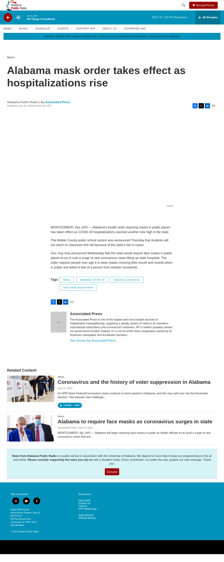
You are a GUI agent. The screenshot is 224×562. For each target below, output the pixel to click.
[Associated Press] (58, 329)
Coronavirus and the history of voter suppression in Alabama (134, 390)
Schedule (42, 36)
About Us (110, 36)
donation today (111, 467)
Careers (82, 514)
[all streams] (207, 25)
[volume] (18, 25)
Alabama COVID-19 (92, 287)
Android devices (87, 526)
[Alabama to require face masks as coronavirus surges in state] (30, 436)
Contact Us (84, 511)
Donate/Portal (206, 9)
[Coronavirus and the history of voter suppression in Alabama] (30, 396)
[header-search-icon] (184, 9)
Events (63, 36)
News (8, 36)
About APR (84, 508)
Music (23, 36)
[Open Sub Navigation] (14, 36)
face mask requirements (78, 295)
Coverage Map (135, 36)
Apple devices (86, 523)
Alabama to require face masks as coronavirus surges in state (135, 429)
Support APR (85, 36)
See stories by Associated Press (93, 348)
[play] (8, 25)
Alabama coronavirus (127, 287)
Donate (112, 480)
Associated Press (57, 110)
